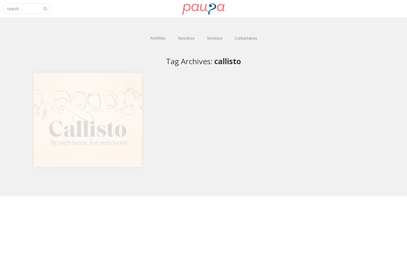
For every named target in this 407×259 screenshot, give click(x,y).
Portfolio (157, 38)
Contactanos (246, 38)
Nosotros (186, 38)
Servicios (214, 38)
